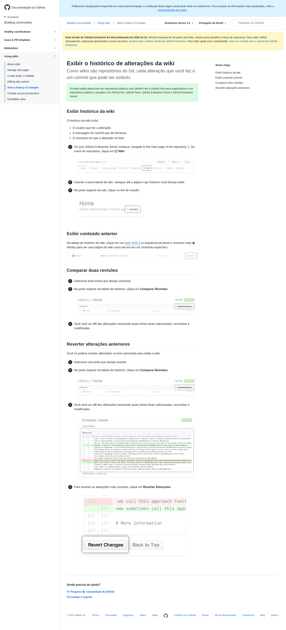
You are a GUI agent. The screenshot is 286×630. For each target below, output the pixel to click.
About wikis (13, 64)
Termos (95, 615)
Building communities (18, 22)
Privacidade (111, 615)
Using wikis (105, 23)
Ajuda (155, 615)
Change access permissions (23, 93)
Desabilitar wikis (16, 99)
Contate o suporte (79, 597)
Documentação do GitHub (28, 7)
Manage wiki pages (18, 70)
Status (143, 615)
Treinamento (248, 615)
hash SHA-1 (132, 242)
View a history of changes (23, 87)
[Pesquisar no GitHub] (255, 23)
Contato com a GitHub (185, 615)
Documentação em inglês (172, 10)
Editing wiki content (18, 81)
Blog (263, 615)
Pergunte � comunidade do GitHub (90, 591)
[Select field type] (179, 23)
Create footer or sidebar (20, 75)
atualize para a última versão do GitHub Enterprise (157, 41)
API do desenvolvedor (225, 615)
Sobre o (275, 615)
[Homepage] (166, 616)
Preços (205, 615)
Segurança (128, 615)
